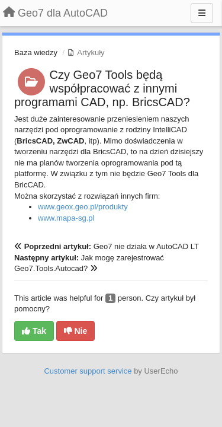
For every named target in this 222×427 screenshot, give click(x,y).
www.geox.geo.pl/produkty (83, 206)
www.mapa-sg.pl (66, 218)
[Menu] (202, 13)
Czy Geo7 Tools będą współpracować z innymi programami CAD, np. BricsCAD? (102, 88)
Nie (76, 331)
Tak (34, 331)
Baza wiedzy (35, 52)
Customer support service (87, 371)
